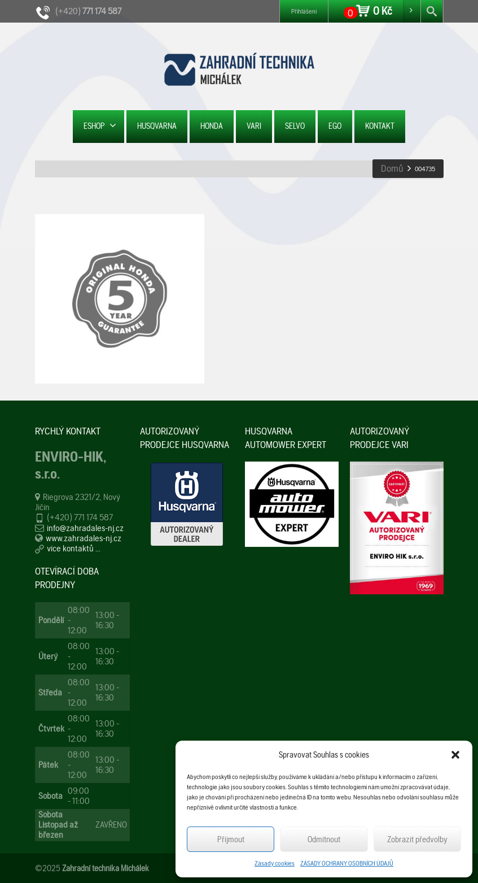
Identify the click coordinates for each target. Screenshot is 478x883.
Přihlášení (304, 11)
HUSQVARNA (157, 126)
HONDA (211, 126)
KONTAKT (379, 126)
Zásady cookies (275, 863)
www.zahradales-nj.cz (83, 538)
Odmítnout (324, 839)
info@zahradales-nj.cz (85, 528)
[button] (455, 754)
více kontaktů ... (73, 548)
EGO (334, 126)
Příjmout (230, 839)
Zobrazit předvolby (417, 839)
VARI (254, 126)
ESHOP (100, 125)
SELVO (295, 126)
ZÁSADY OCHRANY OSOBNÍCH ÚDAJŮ (346, 863)
